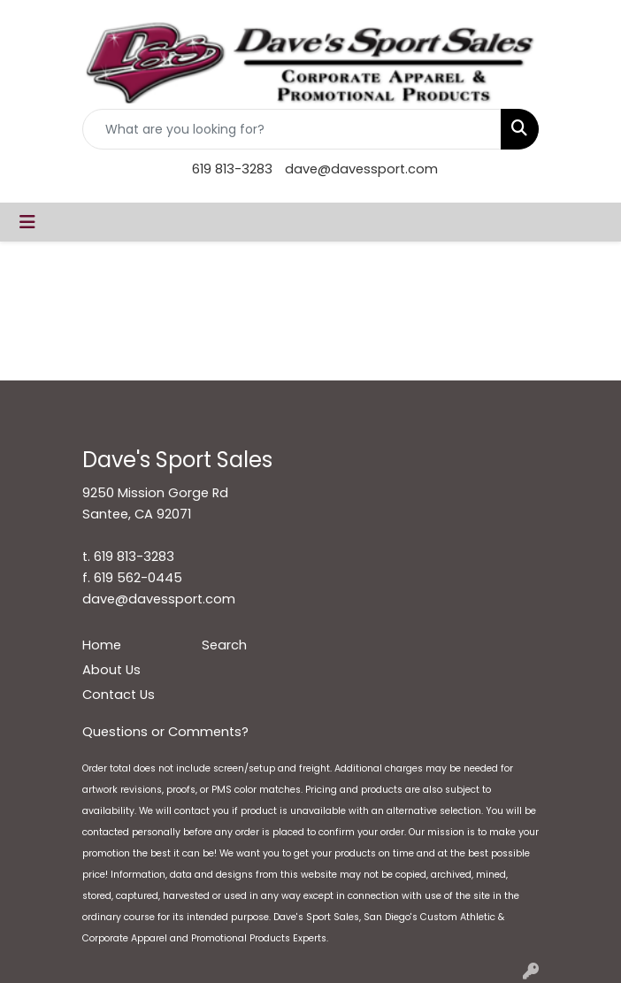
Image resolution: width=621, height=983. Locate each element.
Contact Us (118, 694)
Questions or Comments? (165, 732)
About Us (111, 670)
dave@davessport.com (361, 169)
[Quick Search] (292, 129)
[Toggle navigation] (27, 222)
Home (101, 645)
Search (224, 645)
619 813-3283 (232, 169)
